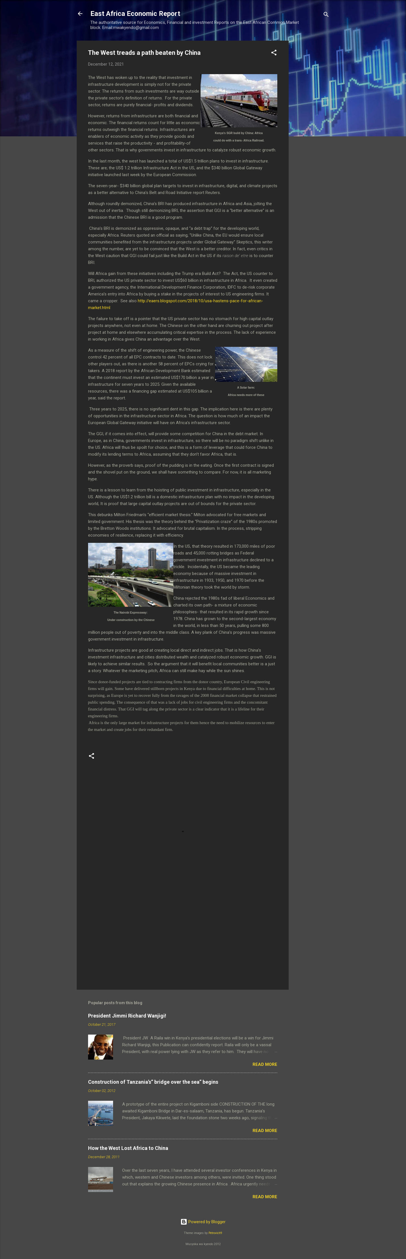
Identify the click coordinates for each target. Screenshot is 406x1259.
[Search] (326, 15)
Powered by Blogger (203, 1221)
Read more (265, 1064)
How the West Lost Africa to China (128, 1148)
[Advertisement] (311, 126)
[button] (273, 53)
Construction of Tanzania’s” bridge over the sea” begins (153, 1082)
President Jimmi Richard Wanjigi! (127, 1016)
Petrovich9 (215, 1233)
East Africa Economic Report (135, 14)
